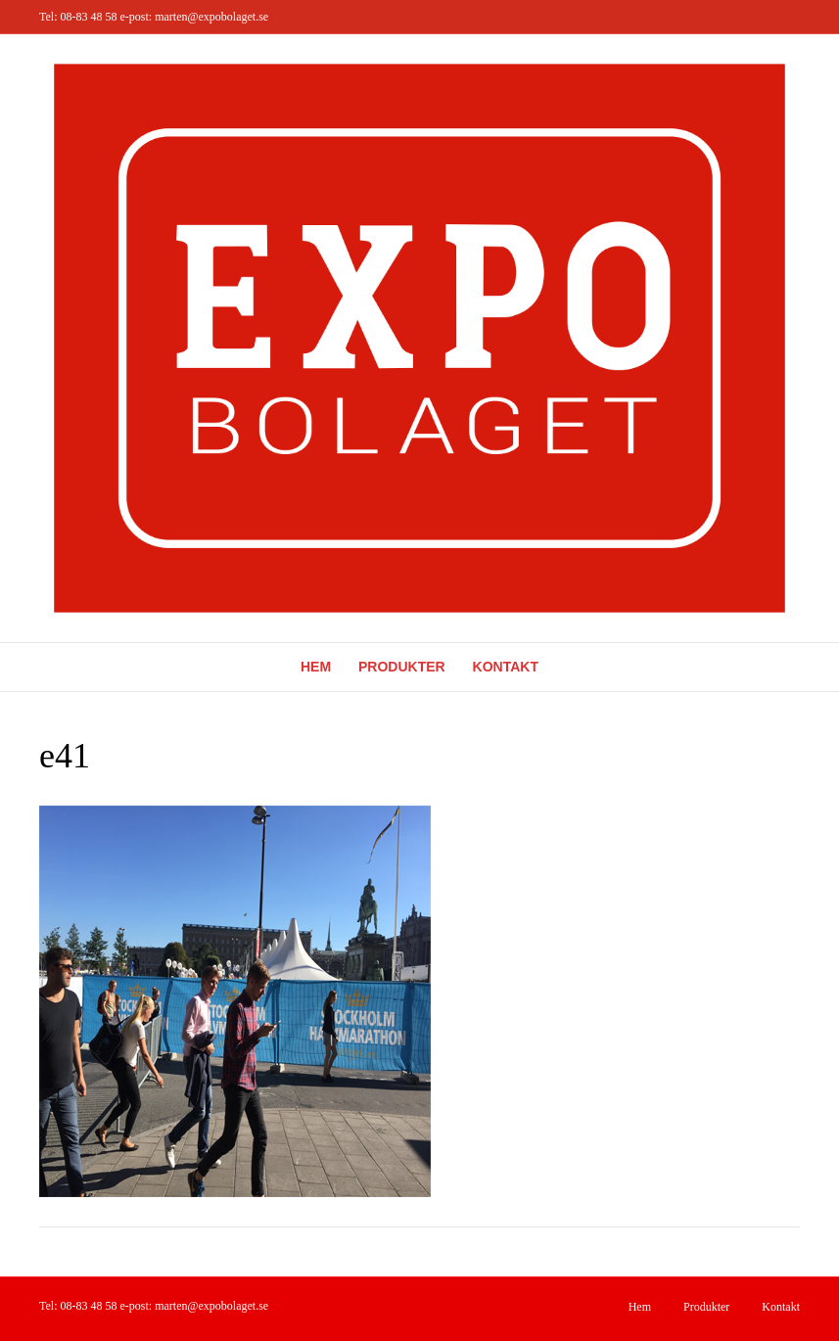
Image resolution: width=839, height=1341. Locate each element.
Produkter (401, 666)
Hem (316, 666)
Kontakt (505, 666)
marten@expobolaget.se (211, 16)
